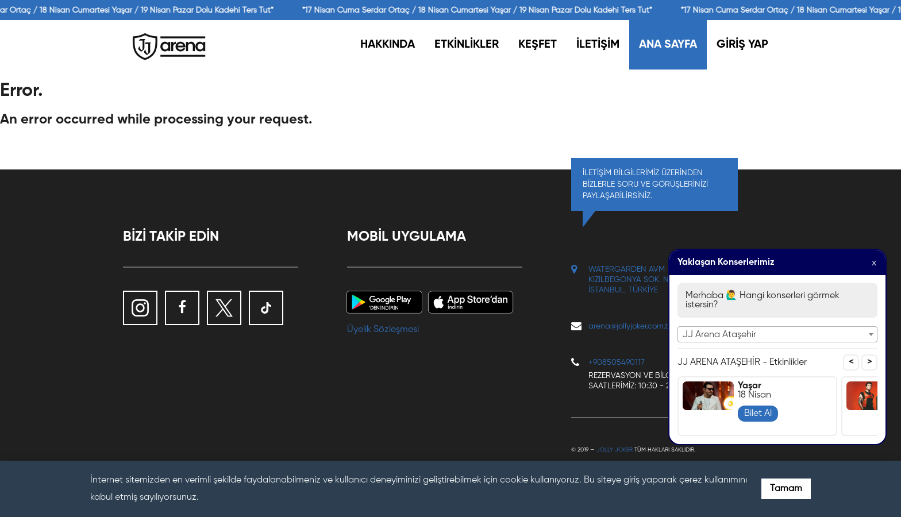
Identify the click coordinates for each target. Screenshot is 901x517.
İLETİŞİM (597, 45)
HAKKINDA (387, 45)
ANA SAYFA (668, 45)
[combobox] (777, 334)
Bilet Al (758, 413)
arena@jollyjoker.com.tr (629, 326)
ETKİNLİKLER (466, 45)
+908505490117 (616, 362)
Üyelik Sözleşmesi (383, 329)
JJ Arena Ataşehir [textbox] (719, 334)
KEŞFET (537, 45)
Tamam (786, 488)
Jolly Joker (614, 450)
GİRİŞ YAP (742, 45)
